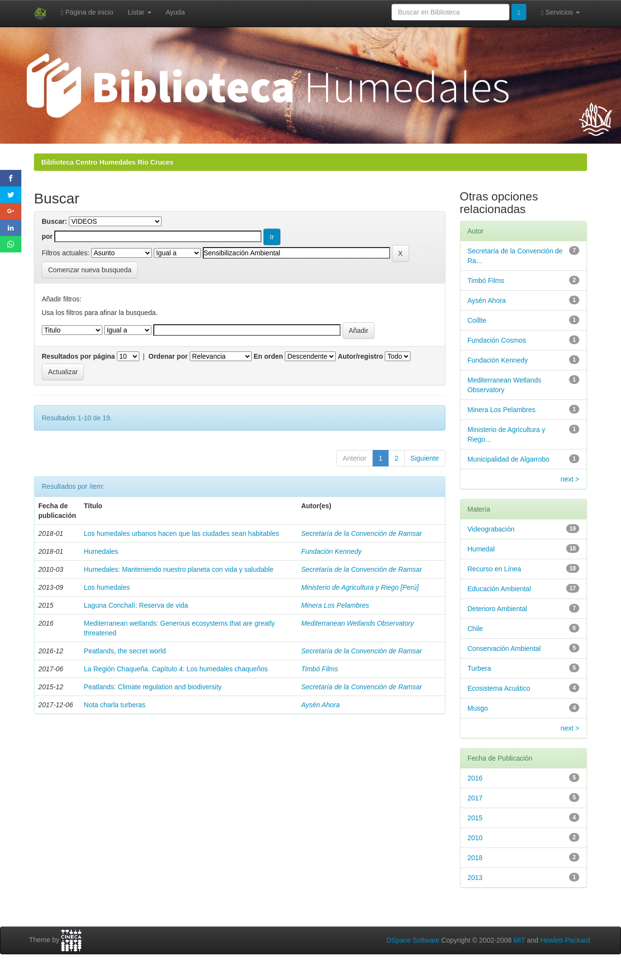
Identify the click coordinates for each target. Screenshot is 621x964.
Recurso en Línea (495, 569)
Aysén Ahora (320, 705)
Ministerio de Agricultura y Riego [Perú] (360, 587)
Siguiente (424, 458)
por (47, 236)
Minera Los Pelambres (335, 605)
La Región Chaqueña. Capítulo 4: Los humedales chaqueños (176, 669)
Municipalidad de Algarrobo (509, 459)
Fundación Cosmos (497, 340)
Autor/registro (360, 356)
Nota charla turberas (115, 705)
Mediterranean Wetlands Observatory (357, 623)
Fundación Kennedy (331, 551)
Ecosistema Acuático (499, 688)
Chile (475, 628)
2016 (475, 778)
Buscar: (54, 221)
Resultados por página (78, 356)
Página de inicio (87, 12)
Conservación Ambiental (504, 648)
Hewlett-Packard (565, 940)
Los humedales (107, 587)
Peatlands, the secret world (125, 651)
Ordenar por (168, 356)
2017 (475, 798)
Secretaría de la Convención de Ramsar (361, 533)
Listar (139, 12)
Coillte (477, 320)
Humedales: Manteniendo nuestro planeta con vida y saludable (179, 569)
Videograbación (491, 529)
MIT (519, 940)
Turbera (479, 668)
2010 (475, 838)
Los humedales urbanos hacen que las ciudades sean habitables (181, 533)
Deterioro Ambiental (497, 609)
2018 (475, 858)
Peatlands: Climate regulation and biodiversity (153, 687)
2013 (475, 877)
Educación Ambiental (499, 589)
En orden (268, 356)
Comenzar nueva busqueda (89, 270)
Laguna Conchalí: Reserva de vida (136, 605)
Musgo (478, 708)
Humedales (101, 551)
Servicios (560, 12)
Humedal (481, 549)
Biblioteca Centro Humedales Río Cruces (107, 162)
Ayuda (175, 12)
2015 (475, 818)
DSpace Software (413, 940)
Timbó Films (319, 669)
